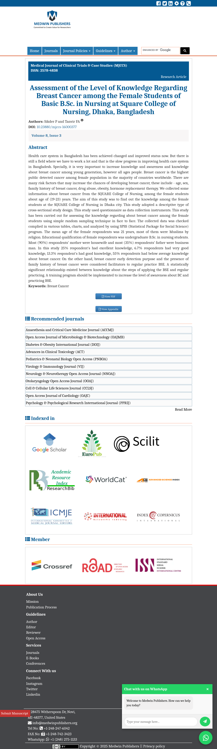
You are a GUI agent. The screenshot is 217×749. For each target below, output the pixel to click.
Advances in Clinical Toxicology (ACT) (55, 352)
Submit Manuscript (14, 713)
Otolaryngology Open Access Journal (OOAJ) (60, 381)
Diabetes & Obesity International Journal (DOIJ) (63, 344)
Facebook (33, 678)
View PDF (108, 296)
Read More (183, 409)
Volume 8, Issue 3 (46, 135)
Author (128, 51)
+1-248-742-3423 (58, 734)
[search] (160, 50)
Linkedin (33, 694)
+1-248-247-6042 (57, 728)
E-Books (32, 658)
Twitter (32, 689)
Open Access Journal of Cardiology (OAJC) (58, 395)
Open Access (35, 638)
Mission (32, 601)
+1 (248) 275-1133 (63, 739)
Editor (31, 627)
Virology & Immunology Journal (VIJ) (55, 366)
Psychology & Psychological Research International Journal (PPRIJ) (78, 403)
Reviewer (33, 632)
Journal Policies (77, 51)
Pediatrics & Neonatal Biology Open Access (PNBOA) (67, 359)
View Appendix (108, 309)
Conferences (35, 663)
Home (34, 51)
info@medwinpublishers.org (54, 723)
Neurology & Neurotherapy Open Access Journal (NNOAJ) (71, 374)
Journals (51, 51)
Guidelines (105, 51)
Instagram (34, 683)
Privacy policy (154, 746)
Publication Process (41, 607)
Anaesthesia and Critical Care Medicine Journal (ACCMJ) (70, 330)
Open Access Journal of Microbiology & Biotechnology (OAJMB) (75, 337)
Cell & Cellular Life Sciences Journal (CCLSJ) (60, 388)
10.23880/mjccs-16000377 (57, 127)
